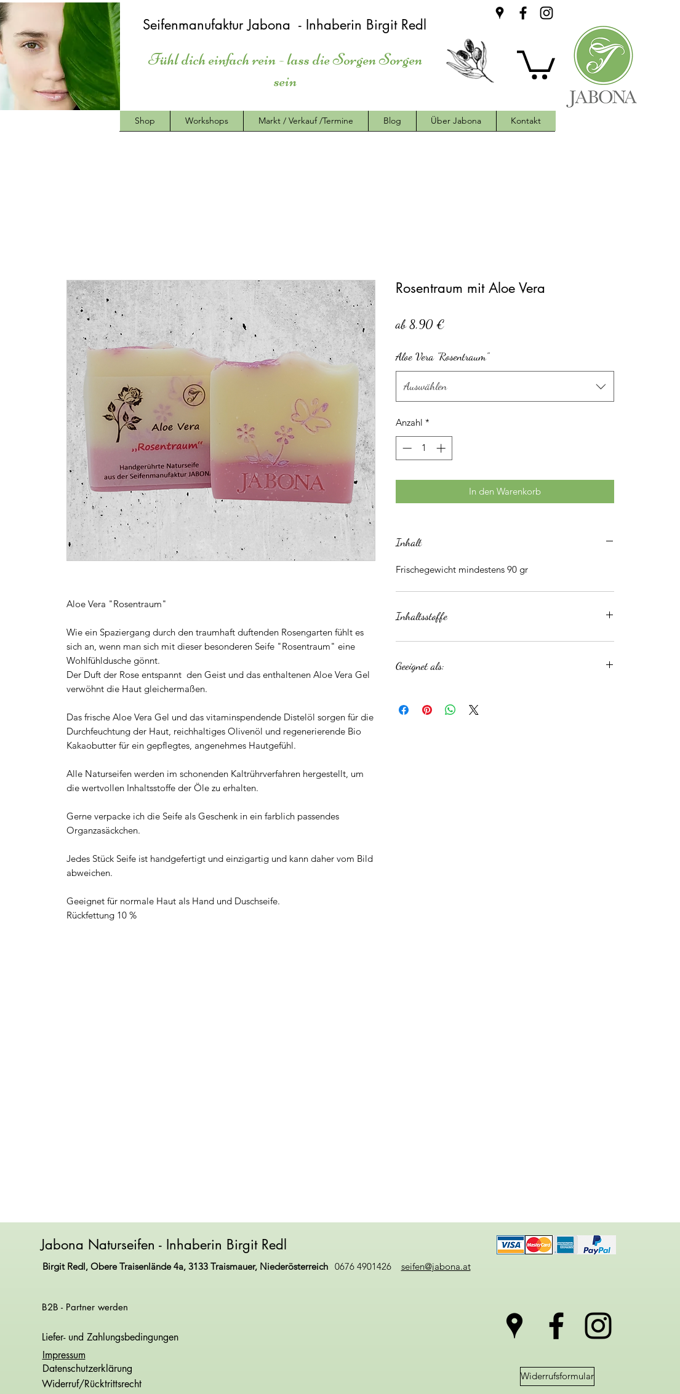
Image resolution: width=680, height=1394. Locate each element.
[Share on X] (473, 710)
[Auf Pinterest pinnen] (427, 710)
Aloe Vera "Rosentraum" (442, 356)
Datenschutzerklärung (85, 1368)
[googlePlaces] (499, 13)
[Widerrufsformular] (557, 1376)
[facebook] (523, 13)
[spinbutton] (424, 448)
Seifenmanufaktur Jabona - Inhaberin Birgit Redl (287, 24)
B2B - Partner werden (85, 1307)
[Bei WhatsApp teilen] (450, 710)
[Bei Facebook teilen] (403, 710)
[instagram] (546, 13)
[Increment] (442, 448)
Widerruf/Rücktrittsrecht (92, 1383)
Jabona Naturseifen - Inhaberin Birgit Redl (166, 1244)
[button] (536, 63)
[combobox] (505, 386)
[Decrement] (406, 448)
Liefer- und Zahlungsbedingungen (110, 1337)
